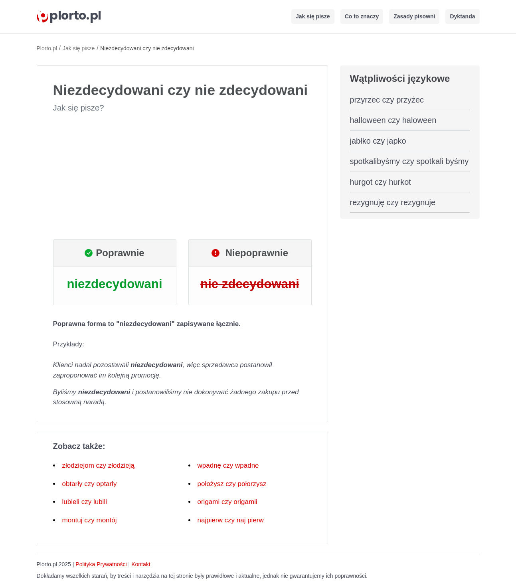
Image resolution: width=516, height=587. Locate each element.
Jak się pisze (313, 16)
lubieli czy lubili (84, 502)
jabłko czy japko (378, 140)
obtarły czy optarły (89, 484)
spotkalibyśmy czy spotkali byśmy (409, 161)
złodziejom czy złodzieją (98, 465)
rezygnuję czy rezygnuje (393, 202)
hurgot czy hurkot (380, 182)
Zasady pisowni (414, 16)
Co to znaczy (362, 16)
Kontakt (140, 564)
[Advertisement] (182, 176)
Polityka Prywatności (101, 564)
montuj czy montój (89, 520)
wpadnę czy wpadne (228, 465)
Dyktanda (462, 16)
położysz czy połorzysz (232, 484)
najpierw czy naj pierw (231, 520)
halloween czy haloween (393, 120)
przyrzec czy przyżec (387, 99)
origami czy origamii (227, 502)
